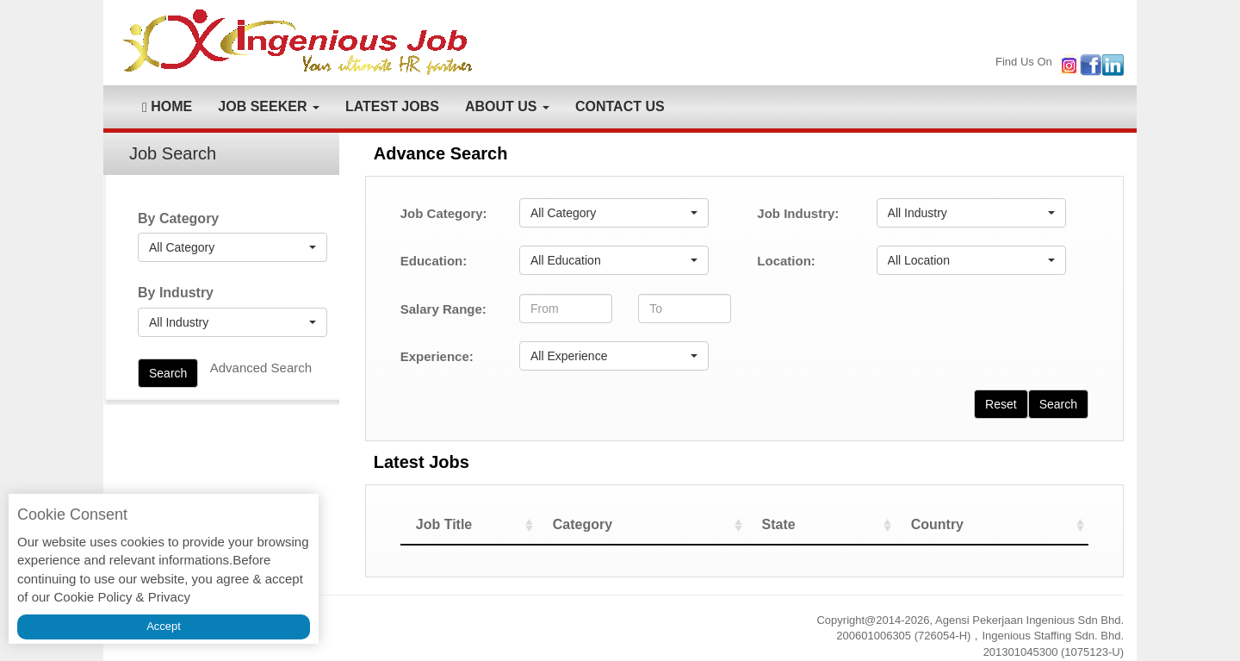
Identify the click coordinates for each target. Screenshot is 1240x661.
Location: (786, 260)
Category (630, 524)
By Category (178, 218)
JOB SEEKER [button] (268, 106)
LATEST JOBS (392, 106)
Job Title (444, 524)
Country (953, 524)
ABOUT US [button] (507, 106)
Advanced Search (261, 367)
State (808, 524)
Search (168, 373)
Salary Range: (443, 309)
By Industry (176, 292)
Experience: (437, 356)
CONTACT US (620, 106)
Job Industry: (798, 213)
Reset (1001, 404)
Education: (434, 260)
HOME (167, 107)
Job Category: (443, 213)
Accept (163, 626)
